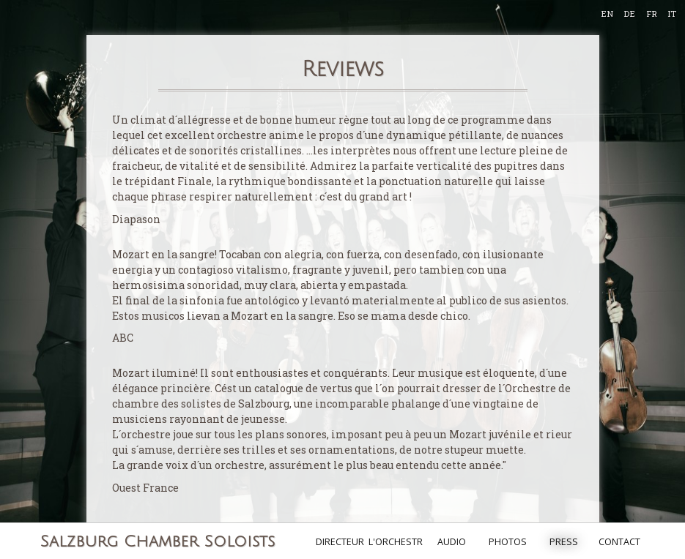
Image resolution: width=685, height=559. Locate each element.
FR (651, 13)
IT (671, 13)
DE (629, 13)
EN (607, 13)
